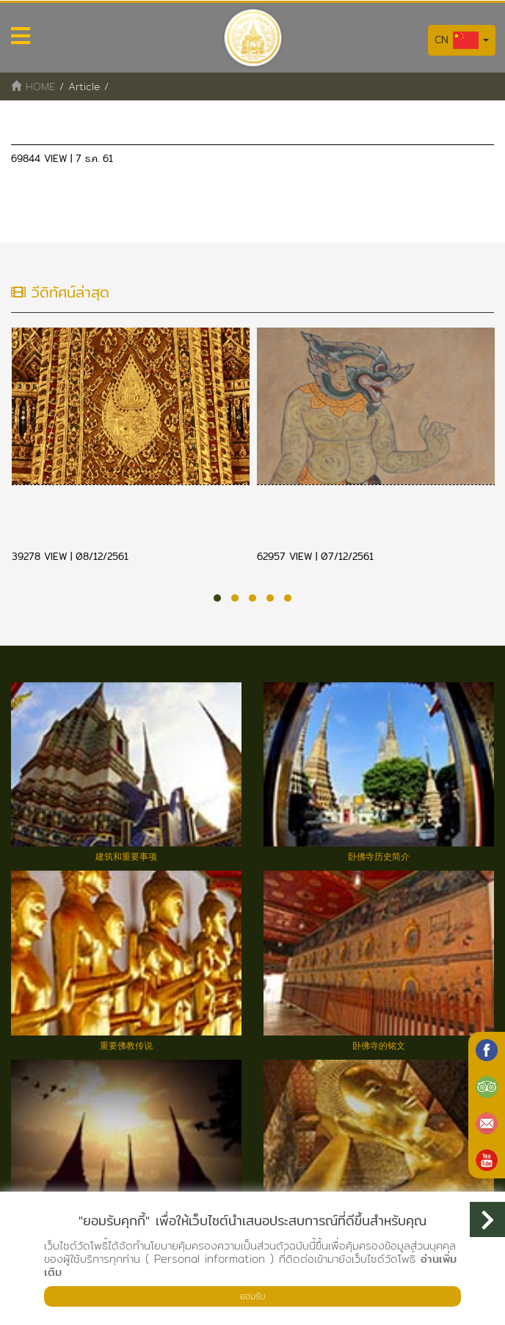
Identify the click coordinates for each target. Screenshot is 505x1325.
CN (462, 40)
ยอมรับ (252, 1296)
